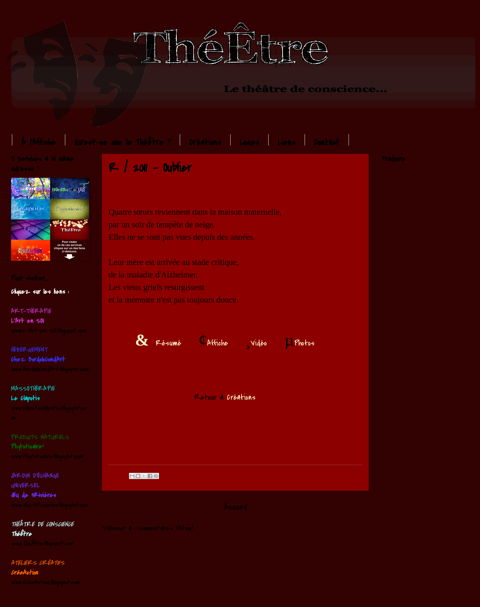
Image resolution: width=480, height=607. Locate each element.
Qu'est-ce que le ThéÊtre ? (122, 142)
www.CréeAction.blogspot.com (45, 582)
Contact (326, 142)
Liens (287, 142)
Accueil (235, 507)
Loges (249, 142)
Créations (205, 142)
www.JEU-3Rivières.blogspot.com (49, 504)
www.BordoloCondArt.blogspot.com (49, 369)
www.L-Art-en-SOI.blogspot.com (48, 330)
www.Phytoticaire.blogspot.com (47, 456)
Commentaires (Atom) (165, 528)
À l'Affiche (38, 142)
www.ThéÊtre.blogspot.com (42, 543)
